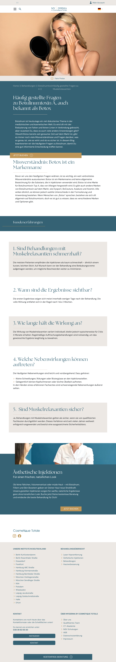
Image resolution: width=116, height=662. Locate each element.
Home (16, 85)
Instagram (34, 636)
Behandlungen (29, 85)
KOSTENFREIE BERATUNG (58, 656)
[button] (13, 229)
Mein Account (97, 2)
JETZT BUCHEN (23, 155)
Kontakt (34, 643)
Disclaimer (17, 658)
